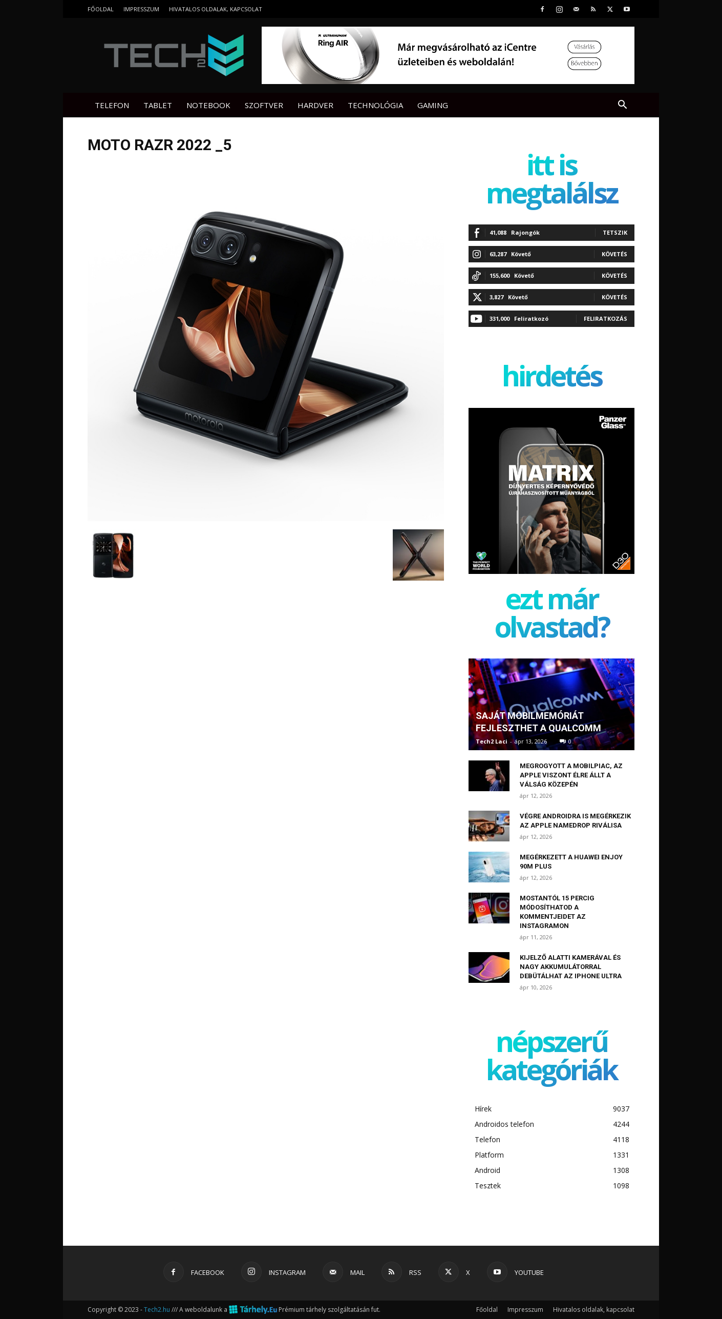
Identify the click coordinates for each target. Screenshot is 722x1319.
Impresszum (141, 9)
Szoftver (264, 105)
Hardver (315, 105)
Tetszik (615, 232)
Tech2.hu (157, 1309)
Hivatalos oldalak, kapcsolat (215, 9)
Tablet (157, 105)
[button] (622, 106)
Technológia (375, 105)
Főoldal (101, 9)
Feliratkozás (605, 318)
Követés (614, 254)
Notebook (208, 105)
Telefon (112, 105)
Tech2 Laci (491, 741)
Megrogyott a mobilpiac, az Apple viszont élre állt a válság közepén (571, 775)
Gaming (432, 105)
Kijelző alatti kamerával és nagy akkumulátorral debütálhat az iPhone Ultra (571, 967)
